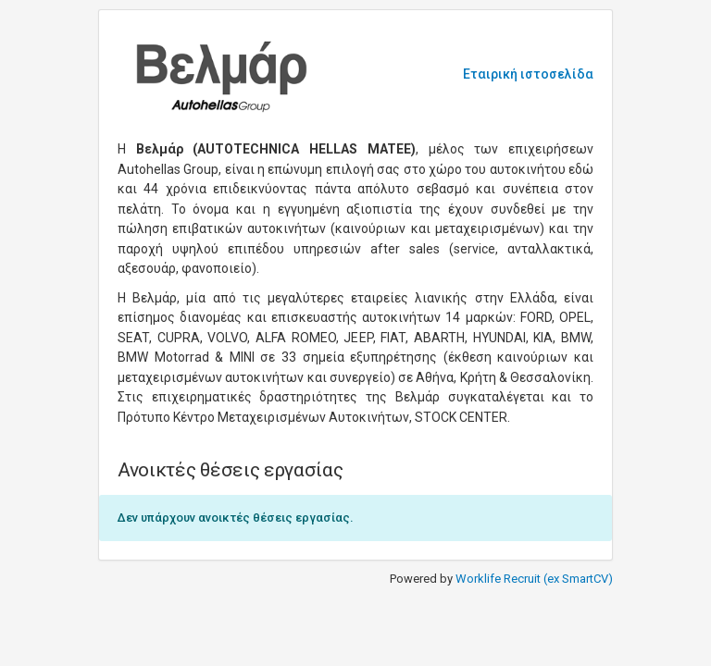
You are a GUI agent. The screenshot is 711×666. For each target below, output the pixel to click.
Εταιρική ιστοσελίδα (528, 74)
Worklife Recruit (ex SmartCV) (534, 579)
